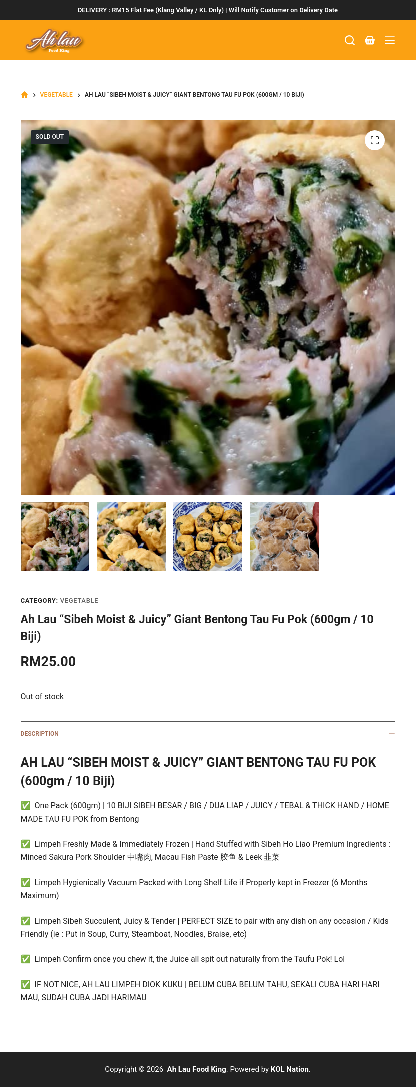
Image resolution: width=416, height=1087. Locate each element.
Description (208, 733)
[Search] (350, 40)
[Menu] (390, 40)
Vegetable (79, 600)
